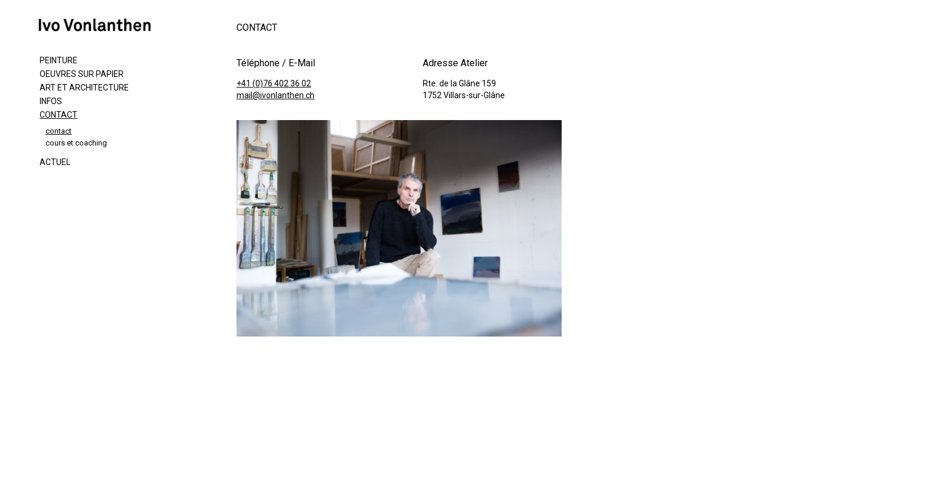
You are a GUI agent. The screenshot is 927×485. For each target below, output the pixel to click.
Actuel (55, 162)
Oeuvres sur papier (82, 74)
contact (59, 131)
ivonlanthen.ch (100, 25)
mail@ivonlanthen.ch (275, 95)
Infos (51, 101)
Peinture (58, 60)
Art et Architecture (84, 87)
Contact (58, 114)
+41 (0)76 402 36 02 (273, 83)
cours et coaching (76, 142)
